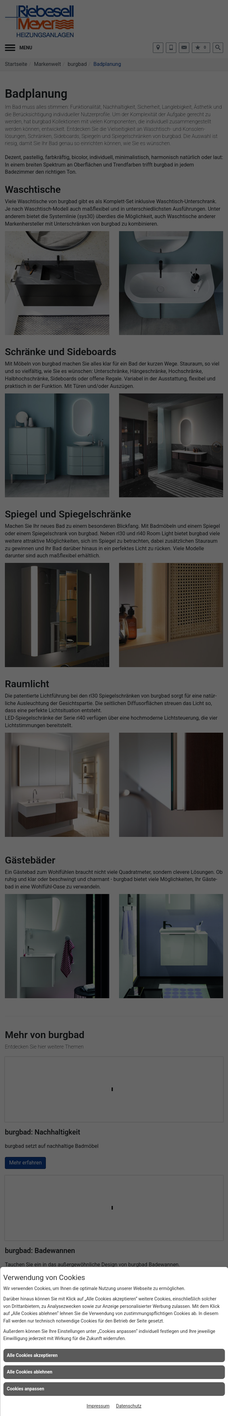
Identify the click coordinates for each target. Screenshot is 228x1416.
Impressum (98, 1406)
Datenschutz (128, 1406)
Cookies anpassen (25, 1388)
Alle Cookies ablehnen (29, 1371)
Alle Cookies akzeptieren (32, 1355)
